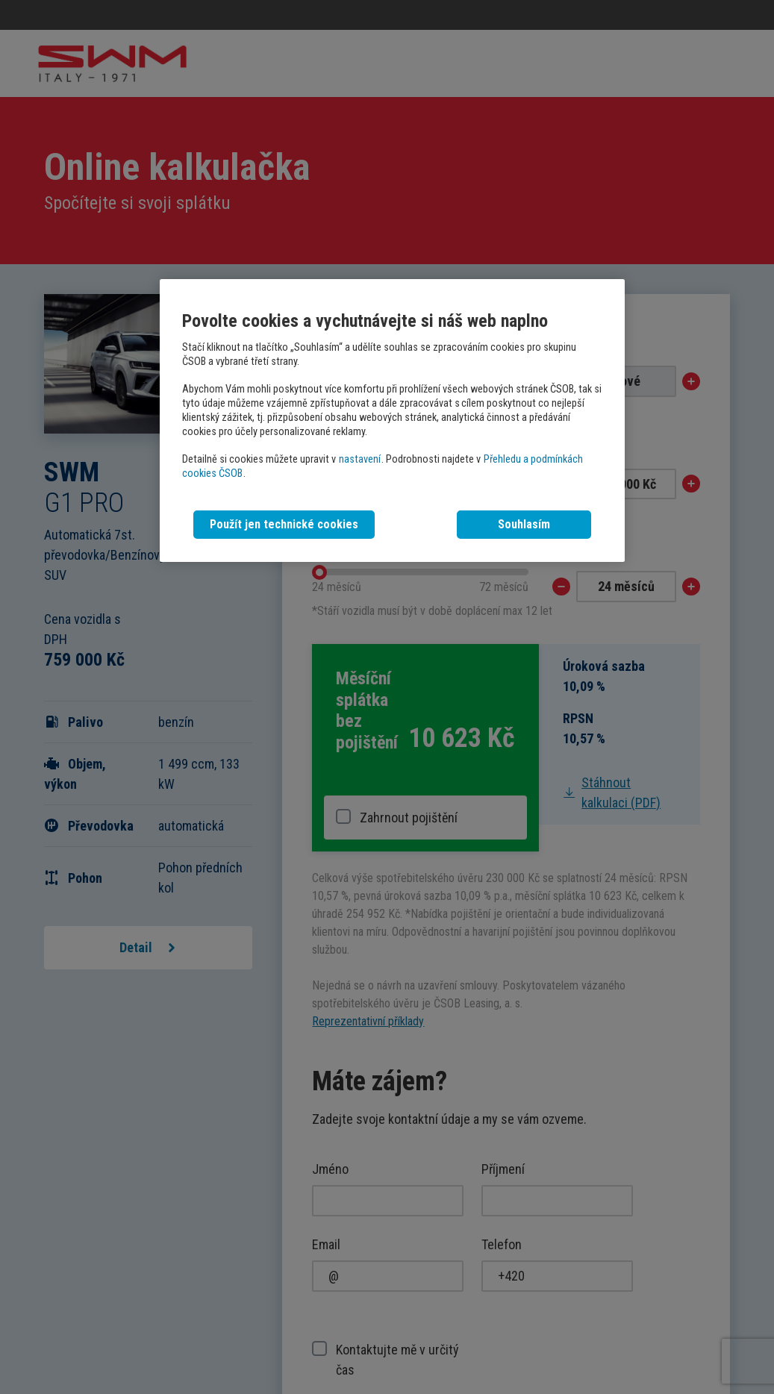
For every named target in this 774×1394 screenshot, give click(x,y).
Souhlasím (524, 524)
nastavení (360, 459)
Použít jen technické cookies (284, 524)
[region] (392, 420)
